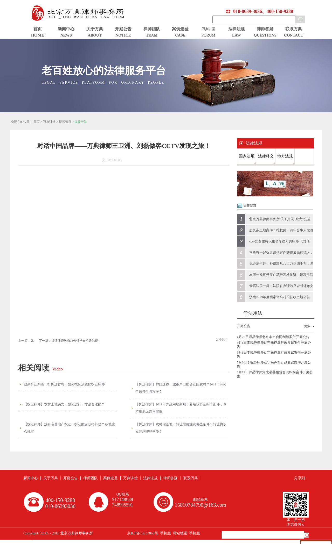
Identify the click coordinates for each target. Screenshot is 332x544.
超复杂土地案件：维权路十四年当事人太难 (281, 230)
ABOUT (94, 35)
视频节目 (65, 122)
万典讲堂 (49, 122)
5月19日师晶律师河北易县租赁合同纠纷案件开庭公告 (275, 374)
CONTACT (293, 35)
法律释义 (266, 156)
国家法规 (246, 156)
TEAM (152, 35)
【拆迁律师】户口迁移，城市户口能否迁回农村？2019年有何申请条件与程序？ (180, 387)
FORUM (208, 35)
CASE (180, 35)
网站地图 (179, 533)
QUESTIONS (265, 35)
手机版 (164, 533)
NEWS (66, 35)
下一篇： (68, 340)
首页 (37, 29)
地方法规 (285, 156)
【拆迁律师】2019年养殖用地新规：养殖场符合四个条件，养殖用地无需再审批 (180, 407)
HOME (37, 35)
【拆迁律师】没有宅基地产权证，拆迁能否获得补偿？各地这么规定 (69, 427)
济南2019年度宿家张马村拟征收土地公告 (279, 297)
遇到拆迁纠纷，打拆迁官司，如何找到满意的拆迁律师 (64, 384)
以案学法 (80, 122)
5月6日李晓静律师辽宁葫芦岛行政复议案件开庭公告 (274, 345)
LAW (236, 35)
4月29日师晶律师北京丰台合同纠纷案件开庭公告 (273, 337)
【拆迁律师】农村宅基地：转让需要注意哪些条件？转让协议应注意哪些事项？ (180, 427)
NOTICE (123, 35)
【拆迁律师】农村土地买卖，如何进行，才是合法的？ (64, 404)
